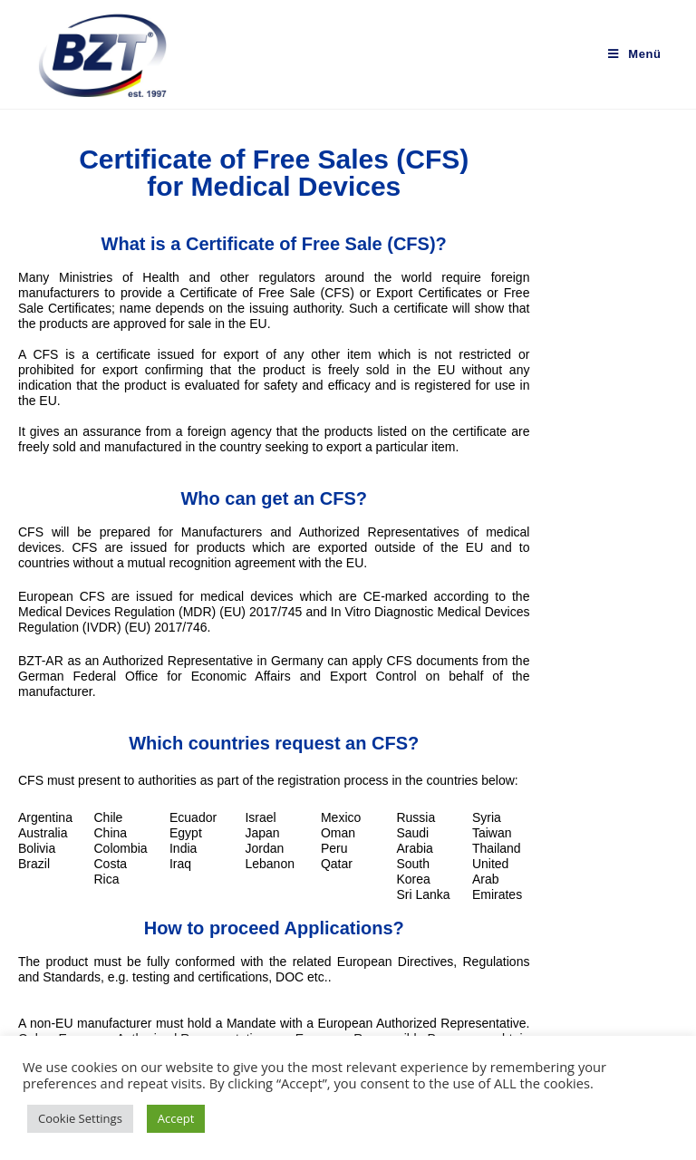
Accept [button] (176, 1118)
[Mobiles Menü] (634, 54)
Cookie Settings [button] (80, 1118)
